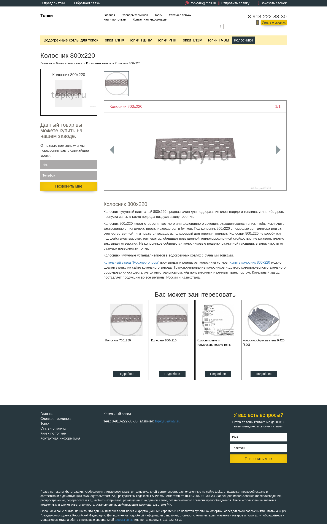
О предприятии (52, 3)
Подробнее (126, 374)
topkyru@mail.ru (167, 421)
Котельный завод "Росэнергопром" (131, 262)
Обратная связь (87, 3)
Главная (109, 15)
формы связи (124, 519)
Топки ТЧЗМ (218, 40)
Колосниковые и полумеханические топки (214, 342)
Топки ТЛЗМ (192, 40)
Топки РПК (166, 40)
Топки (46, 15)
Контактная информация (150, 19)
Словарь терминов (135, 15)
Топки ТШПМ (140, 40)
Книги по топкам (115, 19)
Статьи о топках (180, 15)
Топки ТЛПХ (113, 40)
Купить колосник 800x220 (250, 262)
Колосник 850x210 (163, 340)
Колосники (243, 40)
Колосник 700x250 (118, 340)
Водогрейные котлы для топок (71, 40)
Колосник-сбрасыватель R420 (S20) (263, 342)
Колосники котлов (98, 63)
